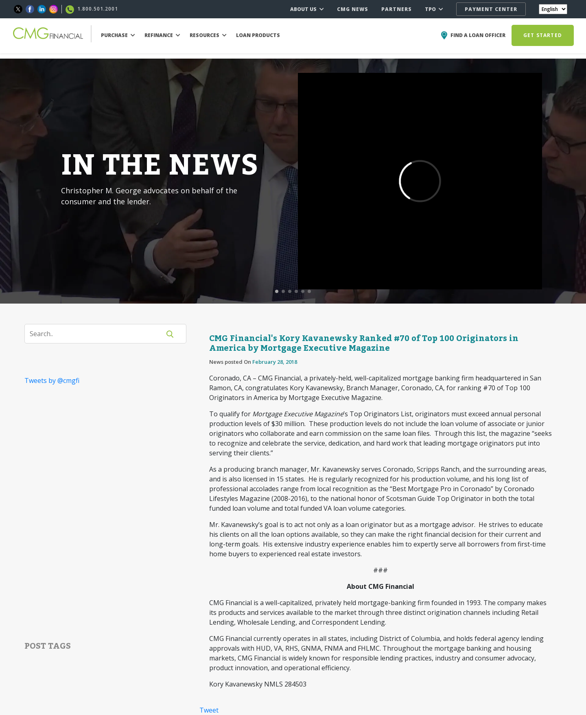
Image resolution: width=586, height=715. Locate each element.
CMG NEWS (352, 9)
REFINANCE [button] (162, 35)
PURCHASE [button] (118, 35)
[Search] (97, 333)
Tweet (209, 710)
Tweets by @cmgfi (51, 380)
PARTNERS (396, 9)
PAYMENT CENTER (491, 9)
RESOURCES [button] (208, 35)
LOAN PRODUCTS (258, 35)
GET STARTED (542, 35)
